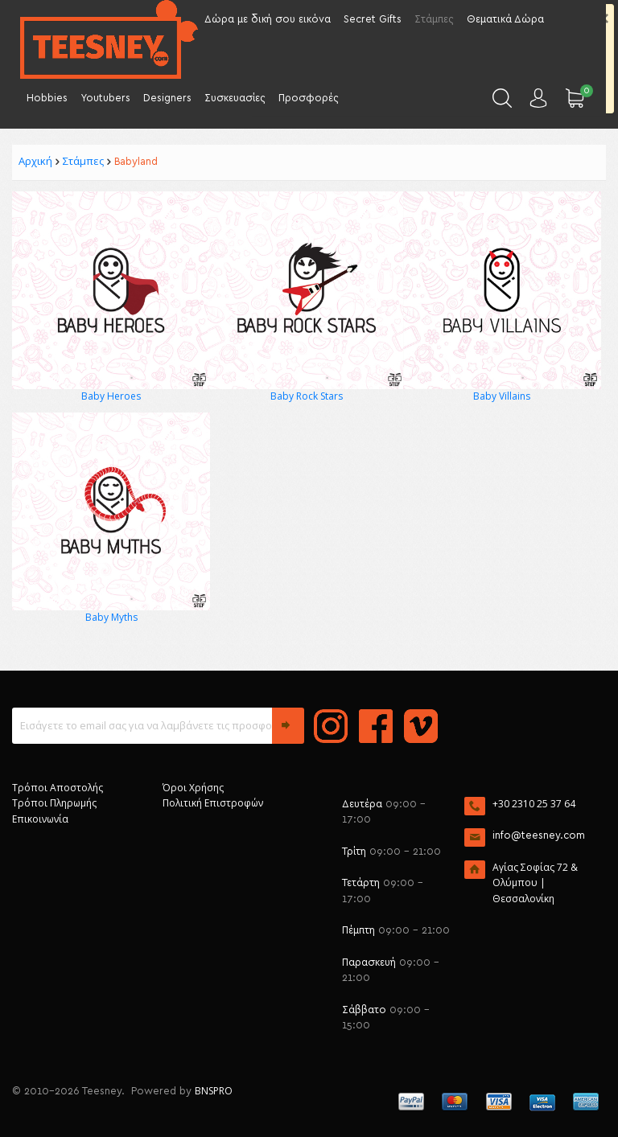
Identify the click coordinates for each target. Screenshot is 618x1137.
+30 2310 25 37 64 (533, 804)
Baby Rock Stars (306, 396)
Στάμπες (83, 161)
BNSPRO (214, 1091)
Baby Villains (501, 396)
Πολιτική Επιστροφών (213, 803)
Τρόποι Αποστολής (57, 787)
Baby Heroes (111, 396)
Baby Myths (111, 617)
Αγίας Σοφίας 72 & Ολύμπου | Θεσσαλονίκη (535, 882)
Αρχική (35, 161)
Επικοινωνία (40, 819)
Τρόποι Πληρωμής (54, 803)
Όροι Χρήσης (193, 787)
